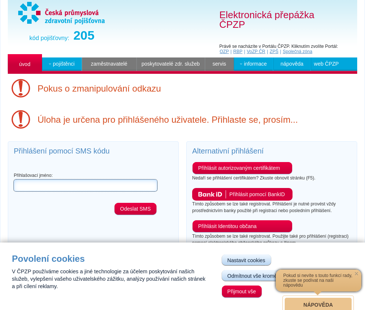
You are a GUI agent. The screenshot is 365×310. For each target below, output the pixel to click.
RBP (237, 51)
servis (219, 64)
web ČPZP (326, 64)
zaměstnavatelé (109, 64)
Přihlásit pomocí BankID (257, 194)
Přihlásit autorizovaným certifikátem (239, 168)
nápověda (292, 64)
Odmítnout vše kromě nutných (262, 276)
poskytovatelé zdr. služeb (171, 64)
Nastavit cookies (246, 260)
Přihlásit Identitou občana (227, 226)
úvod (24, 64)
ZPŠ (274, 51)
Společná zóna (297, 51)
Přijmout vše (241, 291)
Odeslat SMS (135, 209)
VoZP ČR (256, 51)
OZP (224, 51)
